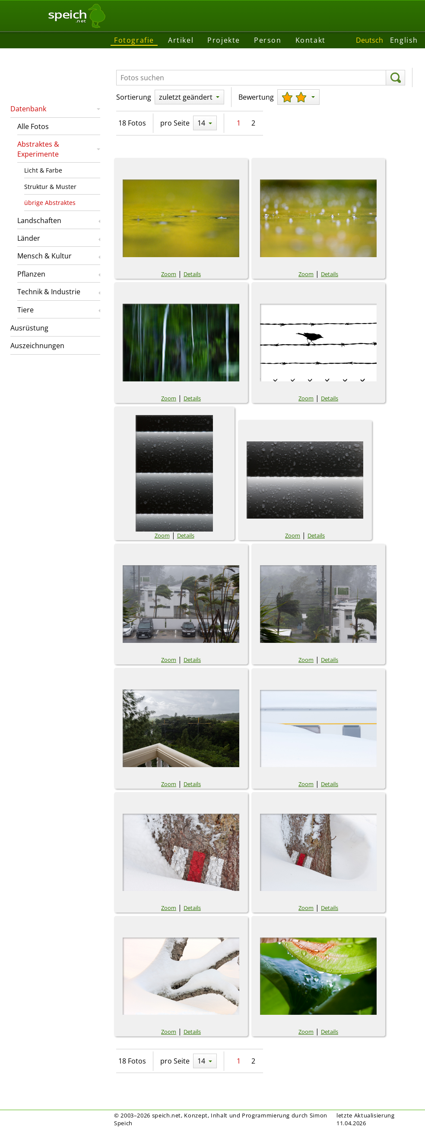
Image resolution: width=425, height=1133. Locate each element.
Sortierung (133, 97)
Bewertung (256, 97)
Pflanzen (31, 274)
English (404, 40)
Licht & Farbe (43, 170)
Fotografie (134, 40)
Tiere (25, 310)
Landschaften (39, 220)
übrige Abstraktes (50, 202)
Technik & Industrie (48, 291)
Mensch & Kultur (44, 256)
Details (192, 274)
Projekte (223, 40)
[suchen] (395, 77)
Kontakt (310, 40)
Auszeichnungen (37, 345)
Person (268, 40)
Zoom (168, 274)
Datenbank (28, 108)
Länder (28, 238)
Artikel (180, 40)
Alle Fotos (33, 126)
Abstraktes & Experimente (38, 148)
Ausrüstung (29, 328)
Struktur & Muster (50, 187)
